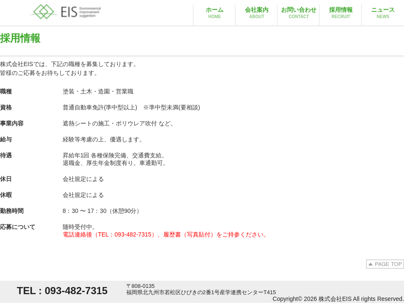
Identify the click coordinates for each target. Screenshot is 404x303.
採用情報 (341, 12)
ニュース (383, 12)
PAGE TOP (385, 264)
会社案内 (256, 12)
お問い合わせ (298, 12)
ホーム (214, 12)
